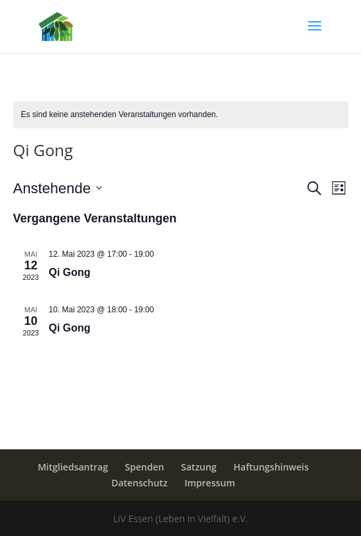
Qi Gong (70, 272)
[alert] (180, 114)
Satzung (199, 467)
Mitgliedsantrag (73, 467)
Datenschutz (139, 482)
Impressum (209, 482)
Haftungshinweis (271, 467)
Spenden (144, 467)
